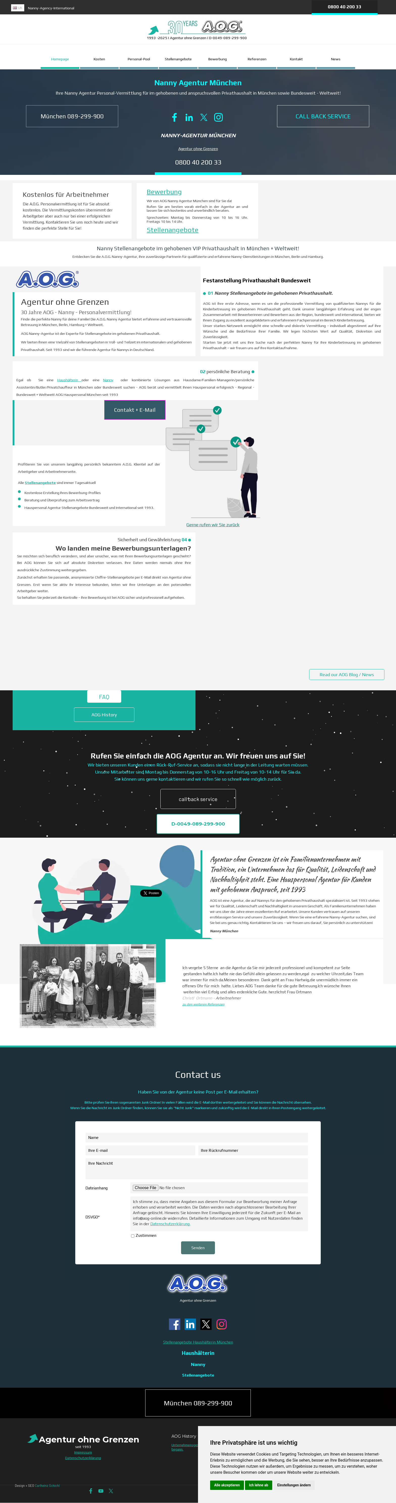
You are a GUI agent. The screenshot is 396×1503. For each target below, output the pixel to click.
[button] (72, 116)
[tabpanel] (122, 9)
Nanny (108, 380)
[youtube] (100, 1491)
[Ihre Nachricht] (196, 1169)
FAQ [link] (104, 696)
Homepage (60, 59)
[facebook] (174, 117)
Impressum (83, 1452)
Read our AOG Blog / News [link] (346, 674)
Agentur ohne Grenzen (198, 148)
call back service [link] (198, 799)
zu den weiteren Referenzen (203, 1004)
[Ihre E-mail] (140, 1150)
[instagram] (218, 117)
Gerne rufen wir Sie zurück (212, 524)
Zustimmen (146, 1235)
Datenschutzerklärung (83, 1458)
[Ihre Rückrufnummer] (253, 1150)
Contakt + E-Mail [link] (135, 410)
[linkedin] (189, 117)
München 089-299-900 (198, 1403)
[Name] (196, 1137)
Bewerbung (217, 59)
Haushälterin (69, 380)
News (335, 59)
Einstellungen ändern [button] (294, 1485)
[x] (204, 117)
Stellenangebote (178, 59)
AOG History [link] (104, 714)
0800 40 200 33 (344, 6)
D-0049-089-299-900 (198, 824)
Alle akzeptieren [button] (227, 1485)
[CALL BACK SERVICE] (323, 116)
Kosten (99, 59)
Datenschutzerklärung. (170, 1223)
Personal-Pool (139, 59)
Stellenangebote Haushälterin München (198, 1342)
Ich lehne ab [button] (258, 1485)
